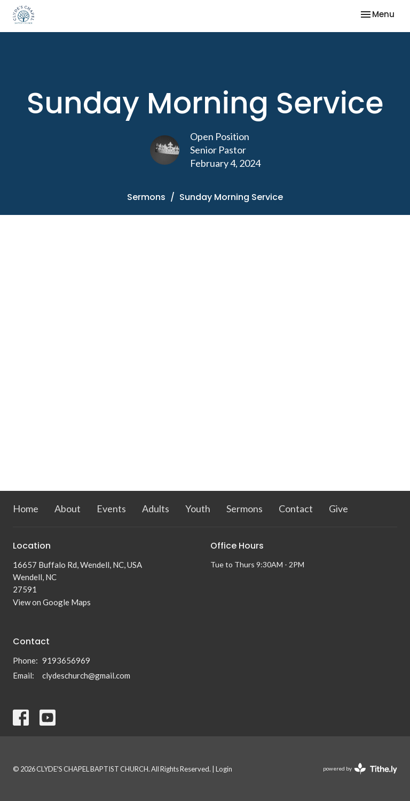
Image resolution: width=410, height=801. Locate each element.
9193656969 (66, 660)
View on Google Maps (52, 602)
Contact (296, 508)
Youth (197, 508)
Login (224, 769)
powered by (360, 768)
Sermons (146, 197)
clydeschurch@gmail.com (86, 675)
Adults (155, 508)
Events (111, 508)
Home (25, 508)
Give (338, 508)
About (67, 508)
